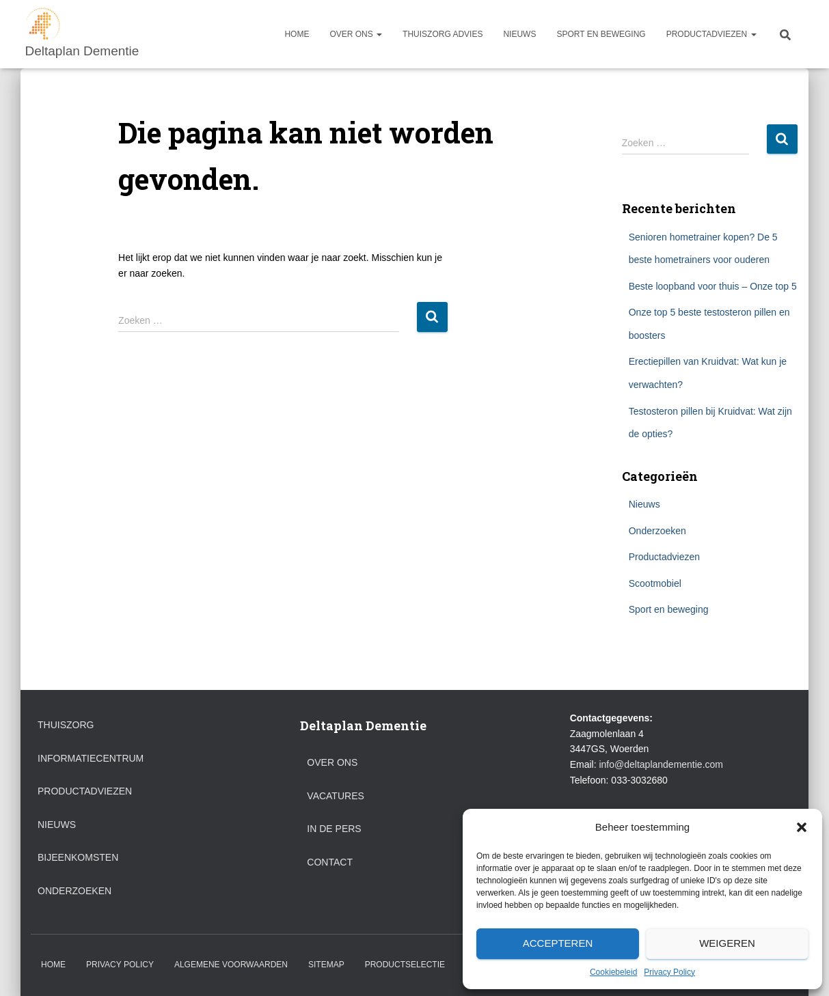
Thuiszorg (66, 724)
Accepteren (558, 943)
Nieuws (519, 34)
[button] (801, 827)
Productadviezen (711, 34)
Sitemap (326, 964)
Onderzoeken (657, 530)
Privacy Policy (669, 972)
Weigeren (727, 943)
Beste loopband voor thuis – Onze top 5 (713, 286)
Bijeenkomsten (78, 857)
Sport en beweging (600, 34)
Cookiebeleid (613, 972)
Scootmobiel (655, 583)
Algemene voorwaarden (231, 964)
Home (296, 34)
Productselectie (405, 964)
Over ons (355, 34)
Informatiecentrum (91, 758)
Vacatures (335, 795)
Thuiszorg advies (443, 34)
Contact (330, 862)
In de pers (334, 828)
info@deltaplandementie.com (661, 764)
